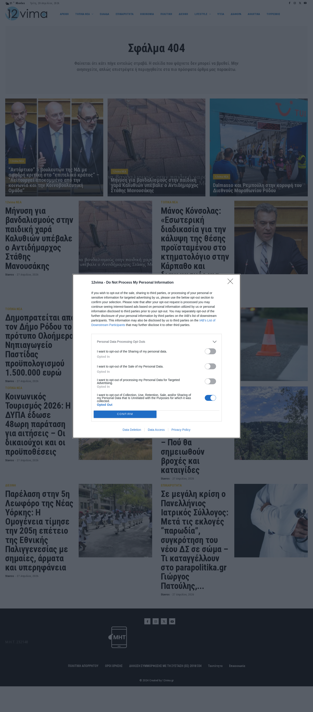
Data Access (156, 429)
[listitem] (156, 341)
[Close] (232, 283)
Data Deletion (132, 429)
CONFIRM (125, 414)
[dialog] (156, 356)
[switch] (210, 351)
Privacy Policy (180, 429)
